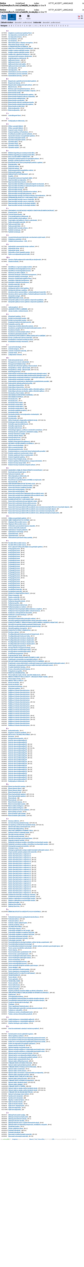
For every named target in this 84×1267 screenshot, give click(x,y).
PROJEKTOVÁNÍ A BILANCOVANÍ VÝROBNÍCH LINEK (24, 728)
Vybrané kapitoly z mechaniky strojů (19, 1164)
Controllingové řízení (14, 125)
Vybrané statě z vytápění (15, 1205)
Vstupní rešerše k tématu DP (16, 1161)
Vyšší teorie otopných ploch (16, 1229)
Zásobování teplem (14, 1252)
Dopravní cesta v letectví (15, 140)
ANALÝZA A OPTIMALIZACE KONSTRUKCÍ (20, 50)
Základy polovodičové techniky (17, 1243)
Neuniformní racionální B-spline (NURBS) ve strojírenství (25, 529)
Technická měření (13, 1020)
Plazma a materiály (14, 660)
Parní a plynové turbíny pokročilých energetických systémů (25, 604)
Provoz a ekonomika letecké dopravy (19, 741)
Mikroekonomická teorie (15, 495)
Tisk (35, 1266)
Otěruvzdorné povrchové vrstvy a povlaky (20, 594)
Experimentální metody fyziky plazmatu (20, 211)
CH (30, 26)
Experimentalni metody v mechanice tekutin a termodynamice (26, 214)
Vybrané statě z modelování (16, 1188)
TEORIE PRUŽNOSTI (14, 1083)
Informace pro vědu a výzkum (16, 298)
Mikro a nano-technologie (16, 491)
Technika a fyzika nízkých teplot (17, 1025)
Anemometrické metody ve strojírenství (20, 59)
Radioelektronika (13, 810)
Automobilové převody (15, 81)
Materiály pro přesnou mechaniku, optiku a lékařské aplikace (26, 428)
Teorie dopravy (12, 1055)
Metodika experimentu (15, 469)
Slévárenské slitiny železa (16, 919)
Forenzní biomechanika (15, 234)
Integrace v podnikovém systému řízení (20, 305)
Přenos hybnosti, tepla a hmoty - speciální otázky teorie (24, 748)
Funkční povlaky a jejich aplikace (18, 239)
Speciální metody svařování (16, 926)
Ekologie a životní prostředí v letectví (19, 174)
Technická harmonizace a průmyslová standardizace (23, 1018)
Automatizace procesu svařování (18, 77)
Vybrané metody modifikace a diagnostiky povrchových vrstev (26, 1166)
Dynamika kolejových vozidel (17, 149)
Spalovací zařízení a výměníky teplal (18, 924)
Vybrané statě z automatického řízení (19, 1177)
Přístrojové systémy (14, 763)
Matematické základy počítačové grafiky (20, 421)
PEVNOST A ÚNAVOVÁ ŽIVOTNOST (18, 656)
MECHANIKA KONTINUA (15, 436)
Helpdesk (14, 1266)
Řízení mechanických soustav (17, 892)
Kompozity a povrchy (14, 355)
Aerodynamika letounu (15, 37)
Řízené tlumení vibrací (15, 875)
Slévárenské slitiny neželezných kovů (19, 917)
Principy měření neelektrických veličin (19, 719)
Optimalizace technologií (16, 587)
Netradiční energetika (15, 527)
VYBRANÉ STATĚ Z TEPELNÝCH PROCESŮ (20, 1196)
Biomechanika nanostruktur (16, 108)
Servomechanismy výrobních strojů (18, 913)
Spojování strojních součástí (16, 933)
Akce (20, 16)
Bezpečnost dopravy (14, 89)
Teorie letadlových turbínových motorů (19, 1064)
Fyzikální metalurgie (14, 252)
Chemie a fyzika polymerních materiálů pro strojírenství (24, 284)
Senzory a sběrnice (14, 911)
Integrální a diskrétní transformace (18, 307)
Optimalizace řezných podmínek (18, 585)
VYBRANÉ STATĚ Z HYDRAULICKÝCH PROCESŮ (22, 1185)
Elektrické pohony (13, 181)
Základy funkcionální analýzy (16, 1239)
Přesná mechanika (13, 756)
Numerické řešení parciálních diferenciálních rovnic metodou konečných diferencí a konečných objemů (38, 560)
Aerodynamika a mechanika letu (18, 35)
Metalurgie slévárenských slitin (17, 465)
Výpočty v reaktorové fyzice (16, 1222)
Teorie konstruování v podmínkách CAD (20, 1057)
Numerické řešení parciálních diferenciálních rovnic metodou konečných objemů (32, 562)
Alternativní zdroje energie (16, 46)
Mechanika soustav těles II (16, 449)
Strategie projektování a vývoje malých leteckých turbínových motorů (28, 943)
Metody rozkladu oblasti (15, 480)
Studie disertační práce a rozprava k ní (19, 948)
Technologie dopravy (14, 1031)
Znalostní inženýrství (14, 1256)
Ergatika (11, 192)
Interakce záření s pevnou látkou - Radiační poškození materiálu (27, 322)
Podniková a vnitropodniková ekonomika (20, 678)
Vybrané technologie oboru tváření (18, 1216)
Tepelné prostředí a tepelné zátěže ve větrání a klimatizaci (25, 1101)
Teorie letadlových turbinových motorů (19, 1062)
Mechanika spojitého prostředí (17, 452)
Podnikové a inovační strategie (17, 680)
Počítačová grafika (13, 667)
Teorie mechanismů (14, 1066)
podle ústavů (27, 22)
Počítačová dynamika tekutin (16, 665)
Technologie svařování (15, 1044)
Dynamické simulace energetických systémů (21, 147)
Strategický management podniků (18, 939)
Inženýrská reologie (14, 324)
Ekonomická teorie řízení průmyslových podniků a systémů (25, 176)
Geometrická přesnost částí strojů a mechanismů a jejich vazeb (27, 260)
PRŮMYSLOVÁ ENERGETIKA (16, 746)
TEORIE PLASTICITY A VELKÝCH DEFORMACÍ (21, 1081)
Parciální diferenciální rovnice (17, 599)
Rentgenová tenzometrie (16, 819)
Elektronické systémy (14, 187)
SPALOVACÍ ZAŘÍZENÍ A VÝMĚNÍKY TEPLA (20, 922)
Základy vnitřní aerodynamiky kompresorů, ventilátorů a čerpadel (27, 1250)
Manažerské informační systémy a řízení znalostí (22, 401)
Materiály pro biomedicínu (16, 423)
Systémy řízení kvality (14, 1005)
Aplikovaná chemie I (14, 63)
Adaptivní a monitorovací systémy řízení (20, 33)
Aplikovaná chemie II (14, 66)
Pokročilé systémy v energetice (17, 695)
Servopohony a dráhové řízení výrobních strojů (21, 915)
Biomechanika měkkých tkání (17, 106)
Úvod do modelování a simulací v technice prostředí (23, 1143)
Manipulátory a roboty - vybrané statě (19, 404)
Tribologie (11, 1116)
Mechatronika (12, 458)
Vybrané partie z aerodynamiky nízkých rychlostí (22, 1172)
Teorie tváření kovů (14, 1094)
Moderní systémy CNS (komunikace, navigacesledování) (25, 508)
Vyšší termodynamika (14, 1231)
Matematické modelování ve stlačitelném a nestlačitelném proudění (28, 419)
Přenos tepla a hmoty (14, 752)
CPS (53, 1266)
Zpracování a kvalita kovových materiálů (20, 1261)
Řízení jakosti (12, 886)
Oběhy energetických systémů (17, 572)
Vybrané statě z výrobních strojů (17, 1203)
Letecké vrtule (12, 387)
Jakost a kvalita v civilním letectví (18, 341)
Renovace (11, 817)
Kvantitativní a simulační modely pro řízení (20, 373)
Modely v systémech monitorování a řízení (20, 500)
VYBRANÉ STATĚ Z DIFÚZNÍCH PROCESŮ (20, 1181)
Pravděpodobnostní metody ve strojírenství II (21, 713)
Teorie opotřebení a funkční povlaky (19, 1077)
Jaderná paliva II (13, 337)
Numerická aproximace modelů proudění (20, 536)
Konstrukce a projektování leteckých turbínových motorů (25, 360)
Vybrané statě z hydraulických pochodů (19, 1183)
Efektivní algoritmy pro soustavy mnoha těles (21, 166)
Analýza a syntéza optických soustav (18, 52)
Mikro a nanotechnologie (15, 493)
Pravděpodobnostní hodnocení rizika (19, 704)
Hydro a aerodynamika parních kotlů (19, 278)
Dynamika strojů (13, 156)
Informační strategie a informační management (22, 300)
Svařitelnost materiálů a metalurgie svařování (22, 994)
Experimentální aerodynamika (17, 196)
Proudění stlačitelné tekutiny (17, 739)
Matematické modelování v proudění (19, 417)
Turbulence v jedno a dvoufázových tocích (20, 1125)
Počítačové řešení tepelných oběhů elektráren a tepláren (25, 673)
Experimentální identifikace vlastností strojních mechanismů (26, 200)
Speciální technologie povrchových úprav (20, 930)
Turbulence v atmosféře (15, 1123)
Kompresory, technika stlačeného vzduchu (21, 357)
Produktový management (16, 724)
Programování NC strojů (15, 726)
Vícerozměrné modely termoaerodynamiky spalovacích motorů (27, 1153)
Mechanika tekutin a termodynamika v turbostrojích (23, 456)
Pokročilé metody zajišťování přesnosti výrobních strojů (24, 693)
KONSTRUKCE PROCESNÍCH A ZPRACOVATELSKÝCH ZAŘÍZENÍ (27, 368)
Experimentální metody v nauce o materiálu (21, 218)
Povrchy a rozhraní (13, 700)
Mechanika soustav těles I (16, 447)
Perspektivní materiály (15, 652)
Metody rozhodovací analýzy (16, 478)
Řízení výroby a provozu (15, 901)
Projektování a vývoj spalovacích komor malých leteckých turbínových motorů (30, 737)
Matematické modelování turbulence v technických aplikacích (26, 414)
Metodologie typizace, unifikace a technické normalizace (25, 473)
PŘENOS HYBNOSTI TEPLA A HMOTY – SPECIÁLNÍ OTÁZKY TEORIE (28, 750)
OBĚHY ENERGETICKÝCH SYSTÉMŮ (19, 574)
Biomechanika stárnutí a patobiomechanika (21, 110)
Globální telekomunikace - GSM (17, 264)
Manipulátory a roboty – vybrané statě (19, 406)
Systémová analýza (14, 1002)
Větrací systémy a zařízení (16, 1150)
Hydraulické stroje (14, 272)
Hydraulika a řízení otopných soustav (19, 276)
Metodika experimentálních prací (18, 467)
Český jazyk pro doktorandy (16, 130)
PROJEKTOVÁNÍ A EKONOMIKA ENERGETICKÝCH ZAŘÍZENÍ (26, 732)
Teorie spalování (13, 1088)
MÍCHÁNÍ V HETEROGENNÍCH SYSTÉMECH (21, 489)
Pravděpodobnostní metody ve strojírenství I (21, 711)
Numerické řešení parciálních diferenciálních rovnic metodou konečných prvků (31, 564)
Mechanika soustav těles (15, 445)
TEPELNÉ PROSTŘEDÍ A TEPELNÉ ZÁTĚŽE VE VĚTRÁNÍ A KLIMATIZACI (28, 1103)
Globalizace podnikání (15, 262)
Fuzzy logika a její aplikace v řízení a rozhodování (22, 241)
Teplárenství (12, 1105)
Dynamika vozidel (13, 158)
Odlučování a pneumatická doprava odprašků (21, 581)
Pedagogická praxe (14, 606)
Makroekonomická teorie (16, 395)
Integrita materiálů (14, 311)
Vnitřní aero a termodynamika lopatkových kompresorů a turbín (27, 1157)
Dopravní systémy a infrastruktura (18, 142)
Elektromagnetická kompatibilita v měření (21, 185)
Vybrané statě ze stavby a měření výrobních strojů (22, 1209)
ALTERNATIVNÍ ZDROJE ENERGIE (18, 48)
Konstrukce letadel (14, 362)
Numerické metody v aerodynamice (19, 549)
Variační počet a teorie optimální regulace (21, 1148)
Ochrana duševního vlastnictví (17, 583)
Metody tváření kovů (14, 482)
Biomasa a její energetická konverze (19, 95)
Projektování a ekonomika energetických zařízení (23, 730)
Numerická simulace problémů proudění (20, 538)
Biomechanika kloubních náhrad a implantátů (21, 104)
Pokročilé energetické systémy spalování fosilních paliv (24, 691)
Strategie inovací (13, 941)
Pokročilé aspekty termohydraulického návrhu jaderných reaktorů (27, 687)
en (82, 18)
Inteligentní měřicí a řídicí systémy (18, 316)
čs (82, 16)
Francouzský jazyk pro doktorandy (18, 237)
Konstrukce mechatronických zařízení (19, 364)
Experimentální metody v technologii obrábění (22, 222)
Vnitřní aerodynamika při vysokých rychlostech (22, 1159)
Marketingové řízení (14, 408)
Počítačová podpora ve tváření (17, 671)
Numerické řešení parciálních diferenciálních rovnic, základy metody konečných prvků (33, 566)
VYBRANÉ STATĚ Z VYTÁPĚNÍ (16, 1207)
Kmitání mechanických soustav (17, 349)
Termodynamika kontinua (16, 1107)
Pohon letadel (12, 682)
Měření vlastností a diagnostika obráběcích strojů (23, 462)
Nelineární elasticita (14, 523)
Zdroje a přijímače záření (15, 1254)
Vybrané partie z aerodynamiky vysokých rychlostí (23, 1174)
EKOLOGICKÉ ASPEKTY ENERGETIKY (19, 170)
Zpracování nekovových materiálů (18, 1263)
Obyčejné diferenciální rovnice (17, 576)
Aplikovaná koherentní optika (17, 68)
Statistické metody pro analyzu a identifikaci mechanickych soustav (28, 935)
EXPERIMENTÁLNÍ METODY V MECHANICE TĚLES (23, 216)
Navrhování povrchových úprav (17, 520)
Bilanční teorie (12, 93)
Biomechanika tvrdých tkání (16, 115)
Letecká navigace (13, 383)
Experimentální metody (15, 207)
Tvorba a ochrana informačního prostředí (20, 1127)
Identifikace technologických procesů (19, 294)
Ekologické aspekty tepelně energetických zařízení (23, 172)
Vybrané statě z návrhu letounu (17, 1190)
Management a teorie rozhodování (18, 397)
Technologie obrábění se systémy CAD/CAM (21, 1035)
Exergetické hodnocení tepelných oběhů (20, 194)
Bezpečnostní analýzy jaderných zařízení (20, 91)
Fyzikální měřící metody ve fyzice (18, 250)
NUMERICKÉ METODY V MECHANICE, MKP (21, 551)
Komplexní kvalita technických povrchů (19, 353)
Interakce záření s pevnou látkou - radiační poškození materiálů (27, 320)
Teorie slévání (12, 1086)
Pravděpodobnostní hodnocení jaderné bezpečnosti (23, 702)
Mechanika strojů (13, 454)
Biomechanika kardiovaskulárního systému (21, 102)
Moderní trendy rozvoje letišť (17, 510)
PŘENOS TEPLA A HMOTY (16, 754)
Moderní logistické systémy (16, 504)
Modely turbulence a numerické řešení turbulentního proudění (27, 497)
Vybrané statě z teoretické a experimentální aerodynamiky (25, 1192)
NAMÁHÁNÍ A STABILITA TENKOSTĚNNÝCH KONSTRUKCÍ (25, 518)
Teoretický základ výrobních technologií (20, 1049)
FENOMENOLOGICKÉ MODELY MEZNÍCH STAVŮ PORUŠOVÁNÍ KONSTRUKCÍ (31, 230)
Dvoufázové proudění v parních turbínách (20, 145)
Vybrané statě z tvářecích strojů (17, 1198)
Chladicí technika (13, 286)
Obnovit (31, 1266)
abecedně (18, 22)
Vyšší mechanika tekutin (15, 1225)
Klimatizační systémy (14, 346)
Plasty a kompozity (13, 658)
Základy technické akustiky (16, 1246)
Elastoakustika (12, 179)
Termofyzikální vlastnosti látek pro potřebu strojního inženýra (26, 1110)
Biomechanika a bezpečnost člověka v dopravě (22, 97)
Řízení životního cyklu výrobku (17, 903)
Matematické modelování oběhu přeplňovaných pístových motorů (27, 410)
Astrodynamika (12, 72)
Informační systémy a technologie (18, 303)
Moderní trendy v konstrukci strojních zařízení (22, 513)
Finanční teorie (12, 232)
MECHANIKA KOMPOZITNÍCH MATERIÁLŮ (21, 434)
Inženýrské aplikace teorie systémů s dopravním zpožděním (26, 329)
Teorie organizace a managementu (18, 1079)
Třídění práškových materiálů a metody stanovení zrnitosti (25, 1121)
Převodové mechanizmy (15, 761)
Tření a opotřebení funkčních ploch (18, 1118)
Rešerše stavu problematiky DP (17, 821)
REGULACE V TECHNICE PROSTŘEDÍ (19, 814)
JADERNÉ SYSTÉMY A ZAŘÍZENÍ (17, 339)
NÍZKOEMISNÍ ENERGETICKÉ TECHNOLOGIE (21, 534)
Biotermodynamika (14, 117)
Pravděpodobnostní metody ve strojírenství (21, 706)
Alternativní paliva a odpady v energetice (20, 44)
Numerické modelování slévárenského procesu (22, 555)
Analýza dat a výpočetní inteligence (19, 57)
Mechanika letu (13, 438)
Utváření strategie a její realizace (18, 1137)
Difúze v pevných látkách (15, 136)
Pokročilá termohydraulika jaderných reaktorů (22, 684)
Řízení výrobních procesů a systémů (18, 899)
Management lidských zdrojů (17, 399)
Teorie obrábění (13, 1075)
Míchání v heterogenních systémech (19, 486)
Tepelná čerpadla (13, 1099)
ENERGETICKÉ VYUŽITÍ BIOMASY (18, 190)
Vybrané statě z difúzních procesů (18, 1179)
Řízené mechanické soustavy (17, 872)
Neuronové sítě (13, 531)
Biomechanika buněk (14, 100)
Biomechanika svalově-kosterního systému (21, 113)
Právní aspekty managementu (17, 715)
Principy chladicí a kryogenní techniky (19, 717)
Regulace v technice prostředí (17, 812)
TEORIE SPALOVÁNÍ (14, 1090)
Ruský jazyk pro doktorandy (16, 867)
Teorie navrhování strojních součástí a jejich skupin (23, 1073)
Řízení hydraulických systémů (17, 881)
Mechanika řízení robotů (15, 443)
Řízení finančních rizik (14, 879)
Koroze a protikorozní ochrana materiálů (20, 371)
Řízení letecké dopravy (15, 890)
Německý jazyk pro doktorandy (17, 525)
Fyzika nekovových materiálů (16, 243)
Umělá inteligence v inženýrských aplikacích (21, 1133)
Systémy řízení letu (14, 1007)
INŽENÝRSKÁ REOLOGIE (15, 327)
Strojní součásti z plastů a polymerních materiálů (22, 946)
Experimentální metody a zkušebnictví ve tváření (22, 209)
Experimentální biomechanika (17, 198)
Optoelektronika (13, 589)
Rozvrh (28, 16)
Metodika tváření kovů (15, 471)
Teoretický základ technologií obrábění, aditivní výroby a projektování (28, 1046)
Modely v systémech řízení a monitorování (20, 502)
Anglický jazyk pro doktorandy (17, 61)
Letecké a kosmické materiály (17, 385)
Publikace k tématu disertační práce (19, 765)
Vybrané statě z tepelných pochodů (18, 1194)
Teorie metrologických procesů (17, 1068)
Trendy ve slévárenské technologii (18, 1114)
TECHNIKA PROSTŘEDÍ (15, 1029)
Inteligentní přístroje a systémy (17, 318)
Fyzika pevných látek (14, 245)
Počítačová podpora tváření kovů (18, 669)
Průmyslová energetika (15, 743)
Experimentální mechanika (16, 205)
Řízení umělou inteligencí (16, 894)
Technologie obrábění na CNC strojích (19, 1033)
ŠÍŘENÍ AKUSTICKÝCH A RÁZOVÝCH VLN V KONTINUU (24, 1012)
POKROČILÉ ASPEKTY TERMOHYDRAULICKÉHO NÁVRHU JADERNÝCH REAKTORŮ (33, 689)
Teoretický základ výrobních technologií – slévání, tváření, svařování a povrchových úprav (34, 1051)
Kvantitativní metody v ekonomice (18, 375)
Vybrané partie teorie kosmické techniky (20, 1170)
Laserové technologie (15, 380)
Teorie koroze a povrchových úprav (18, 1059)
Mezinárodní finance (14, 484)
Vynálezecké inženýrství (15, 1218)
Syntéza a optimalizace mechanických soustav (21, 998)
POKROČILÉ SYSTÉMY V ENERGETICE (19, 698)
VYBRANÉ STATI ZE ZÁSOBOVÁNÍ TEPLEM (20, 1214)
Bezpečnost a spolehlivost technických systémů (22, 86)
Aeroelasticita (12, 39)
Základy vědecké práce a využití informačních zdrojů (23, 1248)
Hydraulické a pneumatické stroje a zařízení (21, 270)
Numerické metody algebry (16, 540)
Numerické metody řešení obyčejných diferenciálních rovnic (26, 544)
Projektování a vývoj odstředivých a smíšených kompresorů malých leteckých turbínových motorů (36, 735)
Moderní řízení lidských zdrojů (17, 506)
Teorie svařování (13, 1092)
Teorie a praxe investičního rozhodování (20, 1053)
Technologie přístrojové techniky (18, 1040)
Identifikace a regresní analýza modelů (20, 292)
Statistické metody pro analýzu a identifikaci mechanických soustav (28, 937)
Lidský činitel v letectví (15, 389)
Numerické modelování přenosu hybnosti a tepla (22, 553)
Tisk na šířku (41, 1266)
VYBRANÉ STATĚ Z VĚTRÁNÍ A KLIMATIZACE (21, 1201)
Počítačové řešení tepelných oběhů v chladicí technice (24, 676)
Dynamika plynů (13, 153)
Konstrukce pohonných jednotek (18, 366)
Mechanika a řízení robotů (16, 432)
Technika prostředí (14, 1027)
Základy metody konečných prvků (18, 1241)
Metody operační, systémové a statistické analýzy (23, 476)
